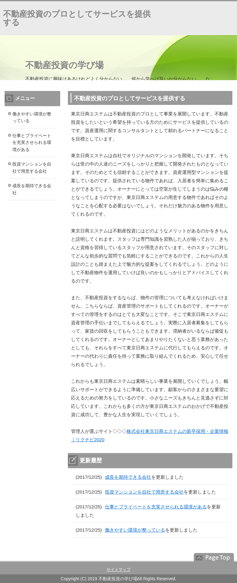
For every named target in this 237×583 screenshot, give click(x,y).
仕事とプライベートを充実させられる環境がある (156, 506)
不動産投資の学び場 (64, 65)
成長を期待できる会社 (128, 477)
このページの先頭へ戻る (211, 557)
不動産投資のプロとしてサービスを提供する (77, 18)
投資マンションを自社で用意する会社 (144, 491)
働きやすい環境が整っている (135, 530)
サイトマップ (118, 569)
